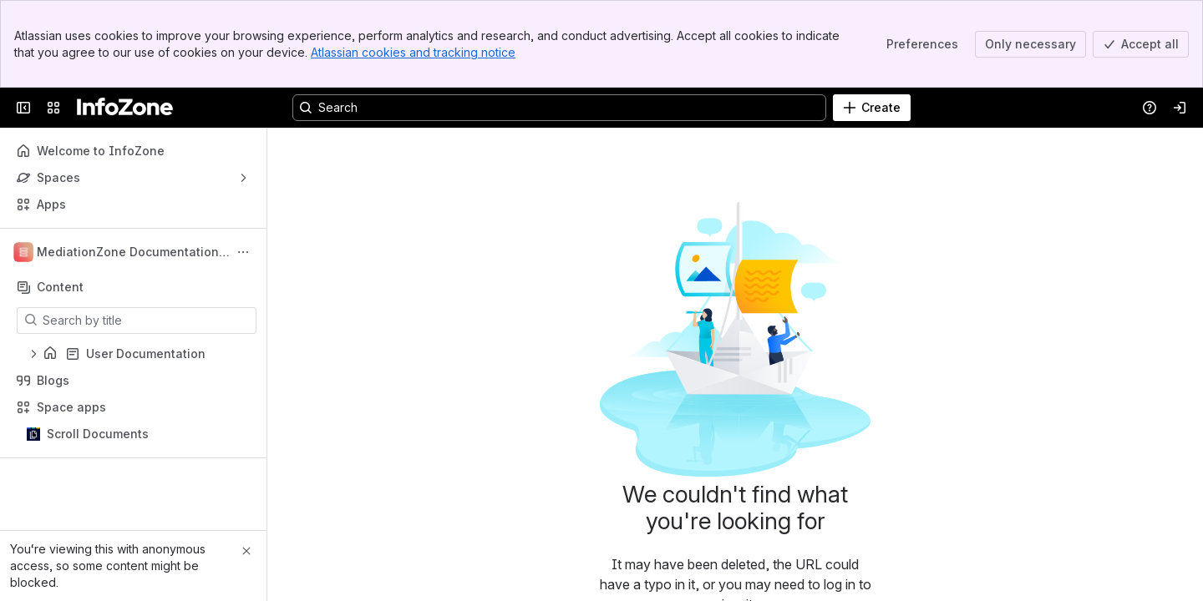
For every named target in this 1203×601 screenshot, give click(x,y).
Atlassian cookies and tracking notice (413, 52)
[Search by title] (147, 320)
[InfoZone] (125, 107)
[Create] (872, 107)
